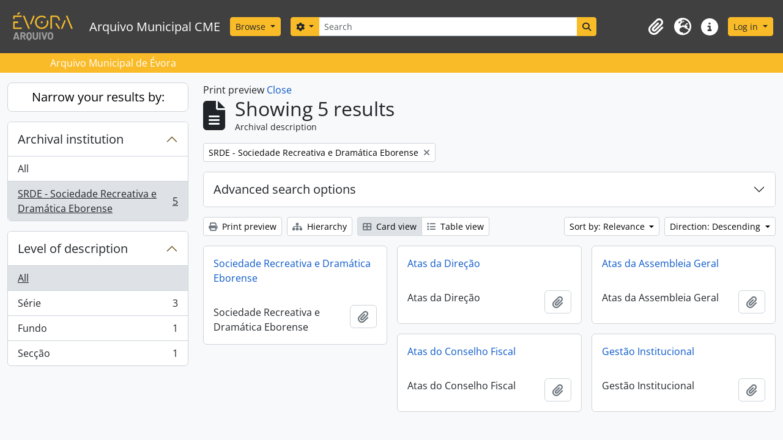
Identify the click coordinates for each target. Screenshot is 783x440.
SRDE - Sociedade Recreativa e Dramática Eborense (97, 201)
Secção (97, 355)
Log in (746, 26)
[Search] (448, 26)
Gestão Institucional (648, 351)
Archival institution (71, 139)
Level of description (73, 248)
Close (279, 90)
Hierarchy (319, 226)
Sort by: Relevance (608, 226)
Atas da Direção (443, 263)
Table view (455, 226)
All (23, 168)
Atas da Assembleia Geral (660, 263)
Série (97, 306)
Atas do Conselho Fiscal (461, 351)
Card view (390, 226)
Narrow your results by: (98, 97)
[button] (655, 26)
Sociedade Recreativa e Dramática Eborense (292, 271)
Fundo (97, 331)
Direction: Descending (716, 226)
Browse (252, 26)
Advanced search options (284, 189)
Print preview (242, 226)
